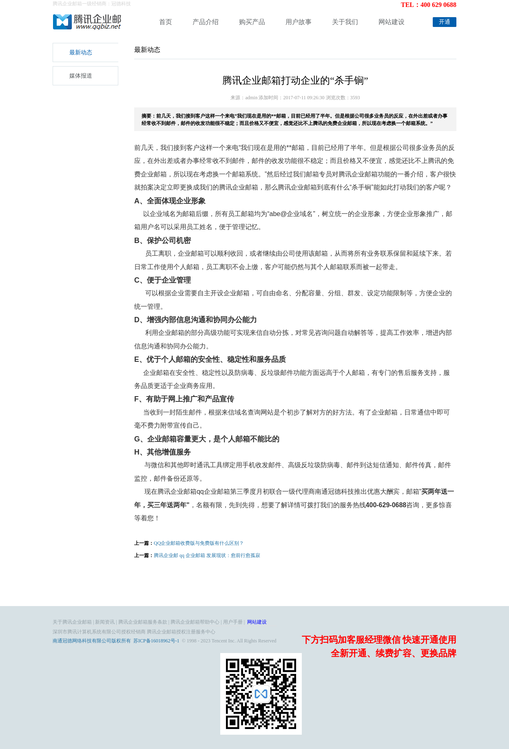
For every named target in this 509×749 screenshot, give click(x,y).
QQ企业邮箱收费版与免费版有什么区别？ (199, 543)
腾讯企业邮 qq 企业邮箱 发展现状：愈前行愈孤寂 (207, 555)
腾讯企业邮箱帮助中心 (194, 622)
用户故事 (298, 21)
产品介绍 (206, 21)
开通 (444, 22)
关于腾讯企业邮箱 (72, 622)
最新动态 (80, 52)
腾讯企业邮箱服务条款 (142, 622)
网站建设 (391, 21)
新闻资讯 (105, 622)
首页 (165, 21)
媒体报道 (80, 76)
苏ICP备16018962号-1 (156, 641)
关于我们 (345, 21)
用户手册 (233, 622)
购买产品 (252, 21)
